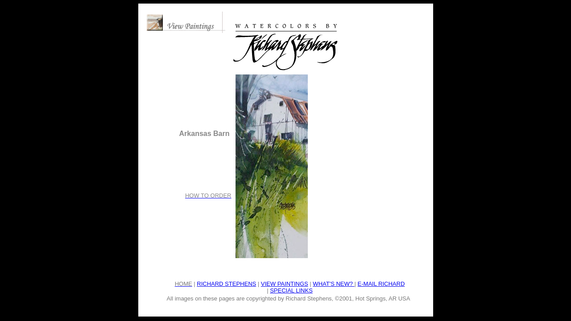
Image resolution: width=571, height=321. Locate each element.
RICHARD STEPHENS (226, 283)
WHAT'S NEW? (333, 283)
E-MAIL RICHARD (381, 283)
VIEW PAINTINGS (284, 283)
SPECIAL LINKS (291, 290)
